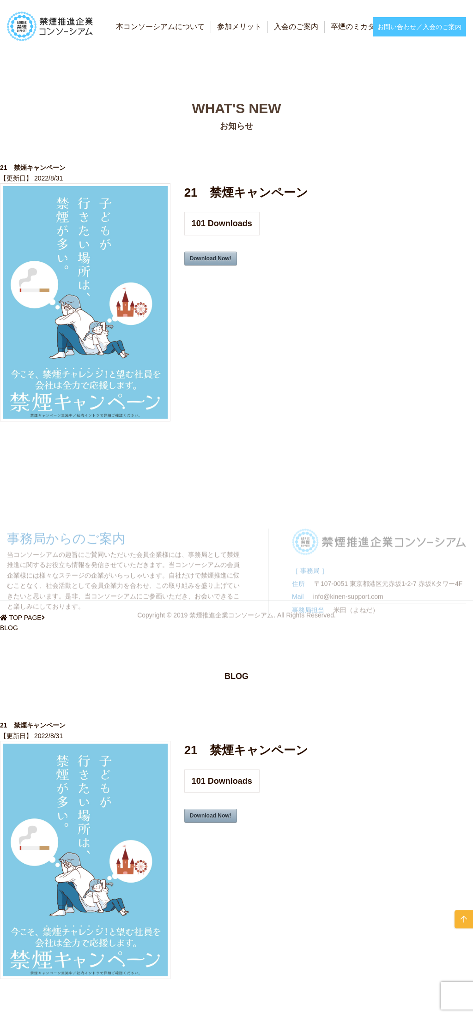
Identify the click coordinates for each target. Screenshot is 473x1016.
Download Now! (210, 258)
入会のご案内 (296, 26)
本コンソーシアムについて (160, 26)
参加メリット (239, 26)
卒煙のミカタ (353, 26)
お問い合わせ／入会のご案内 (419, 26)
